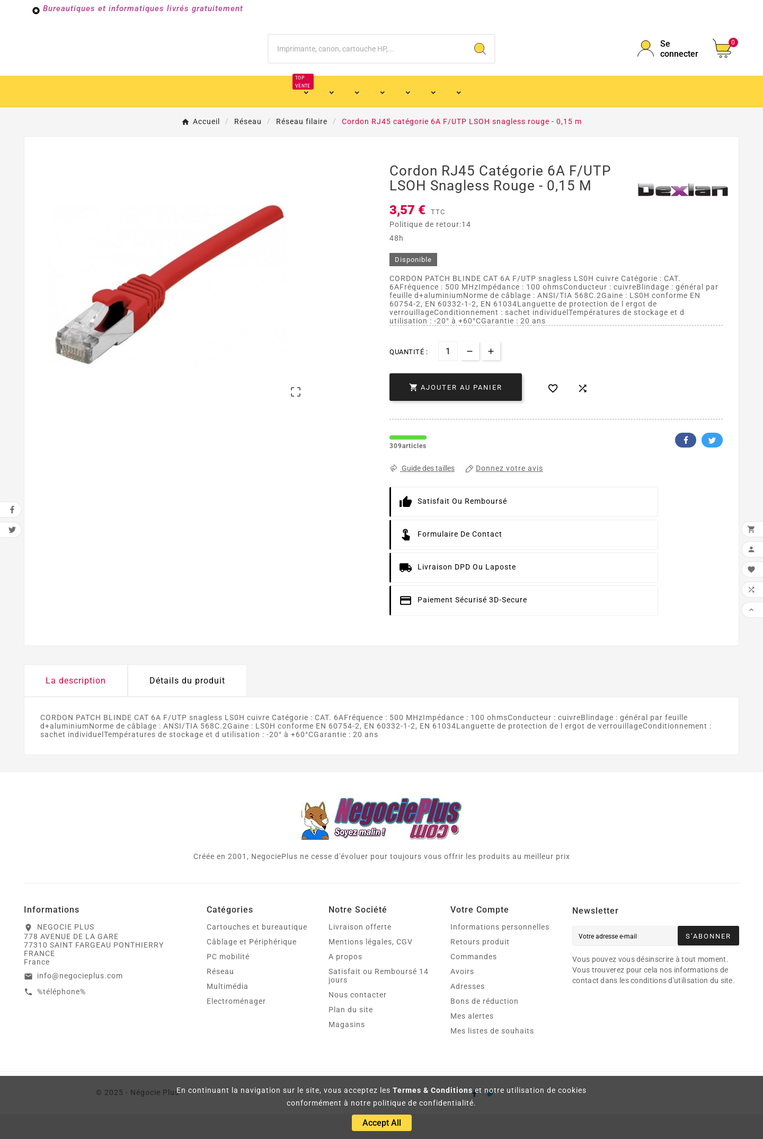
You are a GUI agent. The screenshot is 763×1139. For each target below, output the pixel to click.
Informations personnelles (499, 952)
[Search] (480, 61)
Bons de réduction (484, 1026)
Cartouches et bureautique (257, 952)
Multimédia (228, 1011)
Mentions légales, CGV (371, 966)
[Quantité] (448, 376)
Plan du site (351, 1034)
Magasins (347, 1049)
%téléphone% (61, 1016)
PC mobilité (228, 981)
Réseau (220, 996)
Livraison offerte (360, 952)
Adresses (467, 1011)
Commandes (473, 981)
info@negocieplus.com (80, 1000)
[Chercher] (367, 61)
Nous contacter (358, 1019)
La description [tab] (76, 705)
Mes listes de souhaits (492, 1056)
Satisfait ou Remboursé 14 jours (379, 1000)
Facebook (685, 465)
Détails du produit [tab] (187, 705)
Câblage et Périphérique (252, 966)
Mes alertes (472, 1041)
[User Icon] (668, 61)
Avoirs (462, 996)
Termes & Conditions (433, 1090)
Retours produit (480, 966)
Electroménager (236, 1026)
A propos (345, 981)
